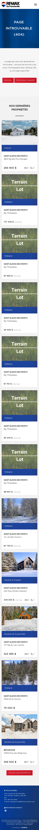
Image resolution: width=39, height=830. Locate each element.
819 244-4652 (12, 799)
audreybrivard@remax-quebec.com (22, 801)
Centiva (23, 827)
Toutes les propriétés (19, 773)
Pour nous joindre (25, 80)
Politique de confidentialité (15, 823)
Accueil (8, 80)
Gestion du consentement (24, 824)
